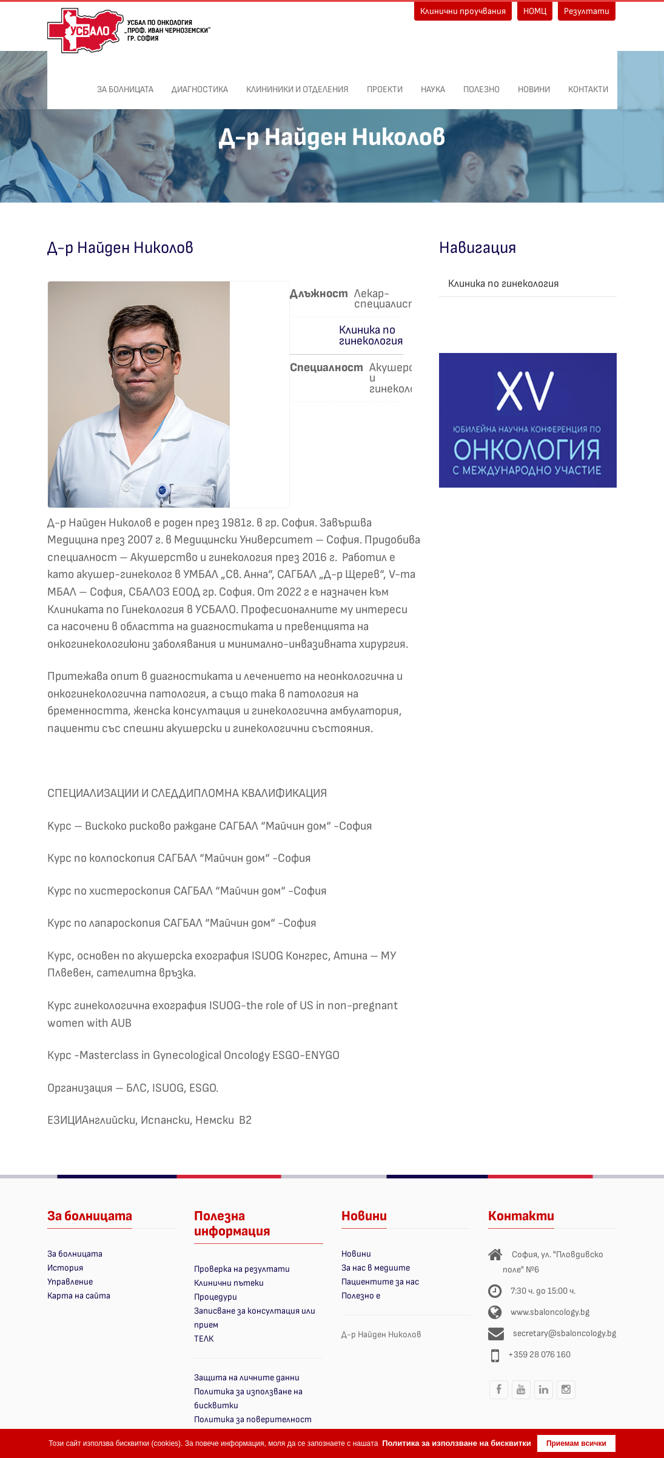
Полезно (481, 83)
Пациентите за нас (380, 1282)
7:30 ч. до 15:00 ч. (543, 1291)
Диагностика (200, 83)
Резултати (586, 11)
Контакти (588, 83)
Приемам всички (576, 1443)
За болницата (125, 83)
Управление (70, 1282)
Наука (433, 83)
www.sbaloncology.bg (550, 1312)
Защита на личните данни (247, 1377)
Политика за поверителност (253, 1419)
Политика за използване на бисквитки (456, 1443)
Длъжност (319, 293)
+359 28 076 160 (539, 1354)
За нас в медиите (375, 1268)
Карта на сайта (78, 1296)
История (65, 1268)
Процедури (215, 1297)
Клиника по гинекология (371, 335)
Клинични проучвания (463, 11)
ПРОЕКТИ (385, 83)
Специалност (326, 367)
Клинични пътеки (229, 1283)
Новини (534, 83)
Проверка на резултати (242, 1269)
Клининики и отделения (297, 83)
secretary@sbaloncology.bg (564, 1333)
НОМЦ (534, 11)
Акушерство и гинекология (403, 377)
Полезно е (360, 1296)
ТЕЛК (203, 1339)
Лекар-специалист (386, 298)
